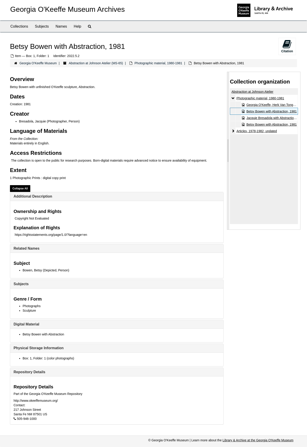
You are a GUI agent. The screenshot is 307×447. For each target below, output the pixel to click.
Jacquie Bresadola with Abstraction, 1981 (275, 118)
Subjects (42, 26)
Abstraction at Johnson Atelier (252, 91)
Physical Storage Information (39, 348)
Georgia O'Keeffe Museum (38, 63)
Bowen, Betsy (32, 270)
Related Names (27, 248)
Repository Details (29, 372)
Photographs (31, 306)
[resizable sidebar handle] (228, 150)
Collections (19, 26)
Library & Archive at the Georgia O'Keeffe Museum (257, 440)
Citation (287, 46)
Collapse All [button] (20, 188)
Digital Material (26, 324)
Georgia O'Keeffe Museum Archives (67, 9)
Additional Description (33, 196)
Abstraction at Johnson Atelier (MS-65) (96, 63)
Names (61, 26)
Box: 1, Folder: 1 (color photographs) (48, 358)
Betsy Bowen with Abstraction (43, 334)
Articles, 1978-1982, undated (256, 131)
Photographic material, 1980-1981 (158, 63)
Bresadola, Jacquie (32, 121)
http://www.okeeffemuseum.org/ (36, 400)
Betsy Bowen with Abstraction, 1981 (271, 111)
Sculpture (29, 310)
